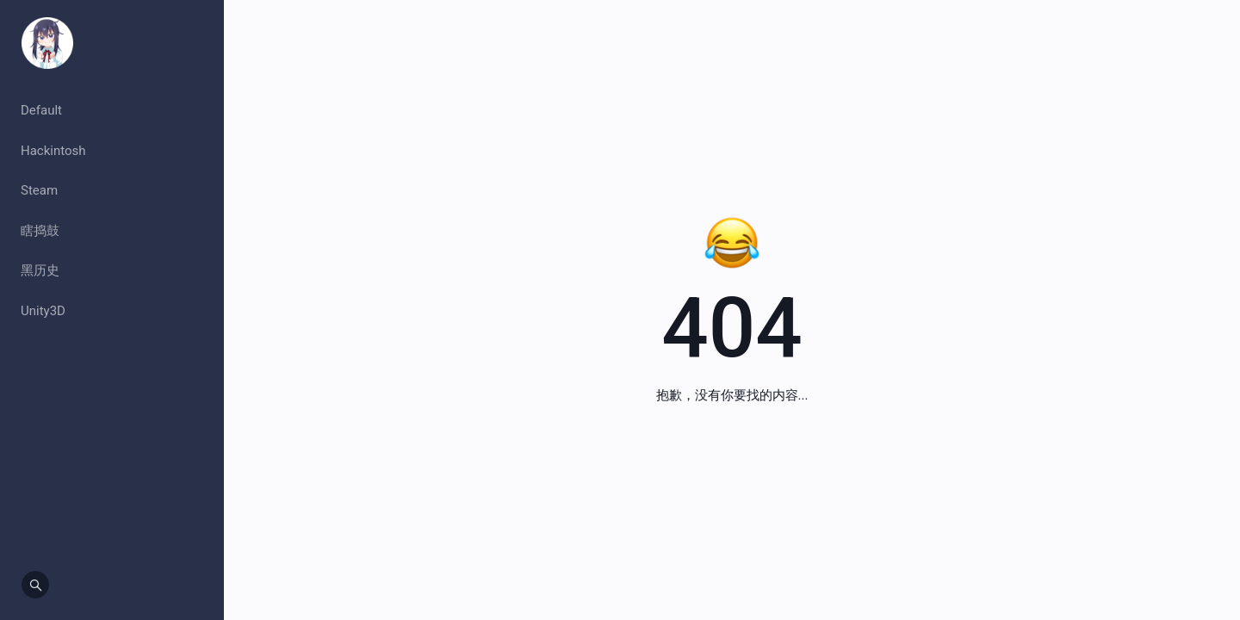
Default (41, 110)
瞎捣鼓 (40, 231)
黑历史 (40, 270)
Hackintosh (53, 150)
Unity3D (43, 311)
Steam (39, 190)
